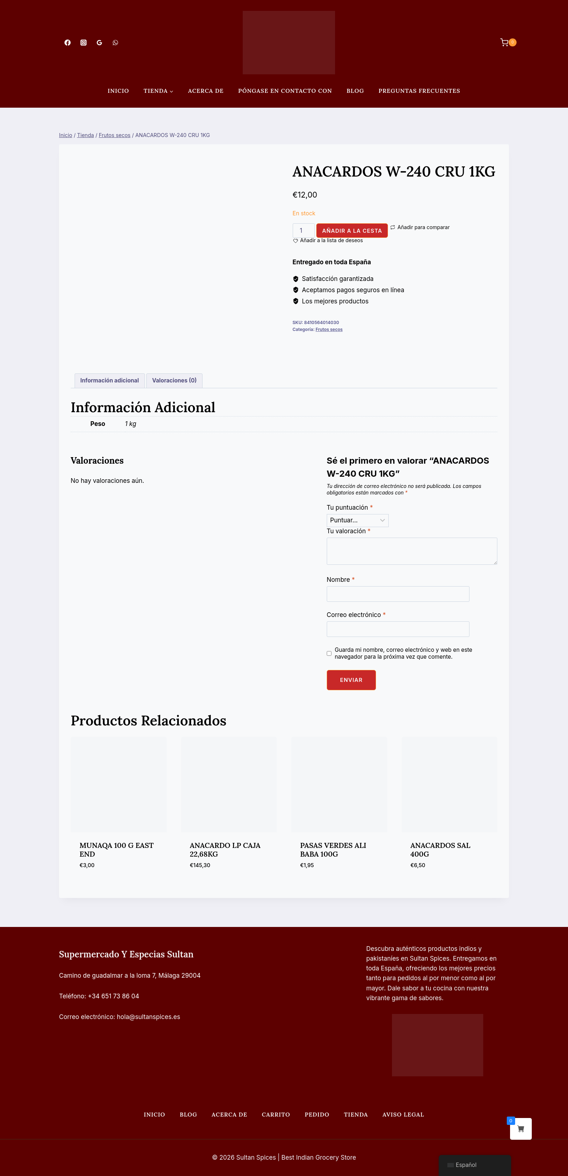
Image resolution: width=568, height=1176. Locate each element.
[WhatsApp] (115, 42)
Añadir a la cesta (352, 230)
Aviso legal (403, 1114)
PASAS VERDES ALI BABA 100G (333, 849)
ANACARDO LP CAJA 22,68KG (225, 849)
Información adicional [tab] (109, 380)
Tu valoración (349, 531)
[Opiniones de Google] (99, 42)
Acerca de (206, 90)
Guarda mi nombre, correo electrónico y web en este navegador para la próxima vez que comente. (403, 653)
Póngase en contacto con (285, 90)
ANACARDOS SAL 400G (440, 849)
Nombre (341, 579)
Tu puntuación (350, 507)
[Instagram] (83, 42)
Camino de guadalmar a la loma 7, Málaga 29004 (130, 975)
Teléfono (71, 996)
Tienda (356, 1114)
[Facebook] (67, 42)
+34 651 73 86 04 (113, 996)
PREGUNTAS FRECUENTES (419, 90)
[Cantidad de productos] (304, 230)
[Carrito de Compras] (505, 42)
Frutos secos (329, 329)
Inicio (118, 90)
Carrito (276, 1114)
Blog (355, 90)
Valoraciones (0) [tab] (174, 380)
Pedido (317, 1114)
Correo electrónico (356, 614)
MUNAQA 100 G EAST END (117, 849)
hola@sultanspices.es (148, 1016)
